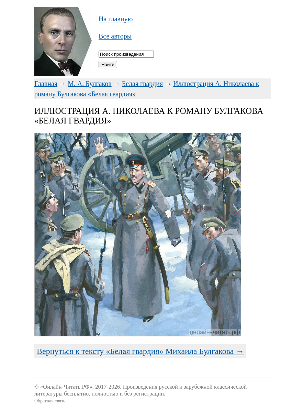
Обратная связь (49, 400)
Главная (45, 83)
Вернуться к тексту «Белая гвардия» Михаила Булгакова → (140, 351)
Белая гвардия (142, 83)
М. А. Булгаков (90, 83)
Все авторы (115, 36)
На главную (116, 19)
